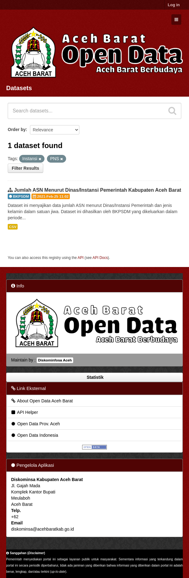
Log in (174, 4)
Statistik (94, 377)
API (80, 258)
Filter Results (25, 168)
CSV (12, 227)
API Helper (24, 412)
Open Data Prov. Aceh (35, 423)
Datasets (19, 88)
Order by (17, 129)
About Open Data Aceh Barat (41, 400)
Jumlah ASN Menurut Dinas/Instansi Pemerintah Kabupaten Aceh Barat (97, 190)
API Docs (100, 258)
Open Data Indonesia (34, 435)
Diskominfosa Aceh (55, 360)
